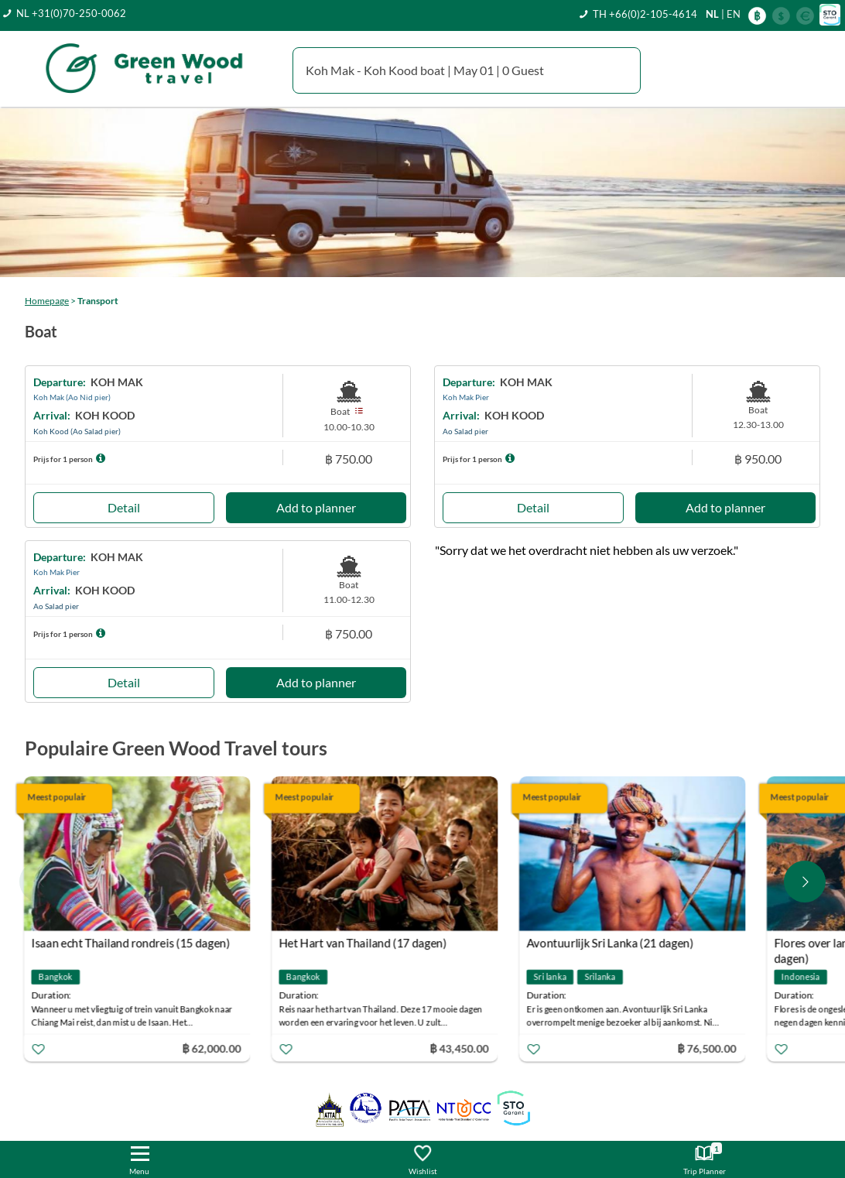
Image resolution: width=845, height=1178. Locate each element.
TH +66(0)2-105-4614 (645, 14)
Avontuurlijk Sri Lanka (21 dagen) (612, 943)
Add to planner (316, 507)
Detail (124, 507)
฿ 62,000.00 (213, 1047)
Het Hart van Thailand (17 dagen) (365, 943)
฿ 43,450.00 (461, 1047)
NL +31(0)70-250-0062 (71, 13)
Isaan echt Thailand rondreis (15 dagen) (132, 943)
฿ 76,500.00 (708, 1047)
